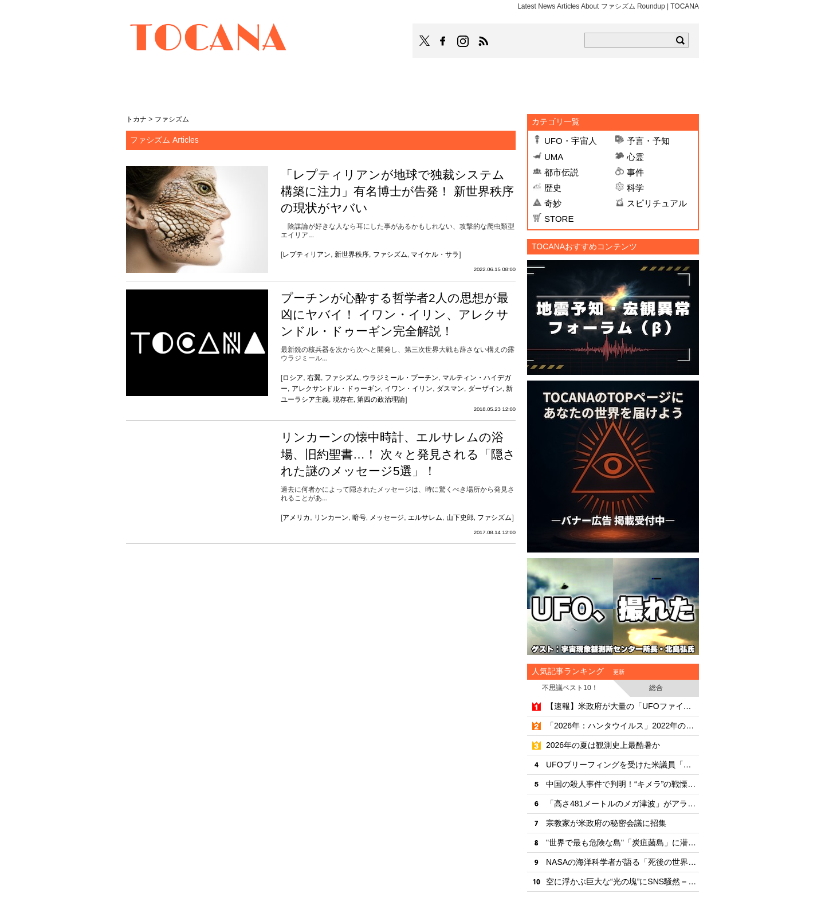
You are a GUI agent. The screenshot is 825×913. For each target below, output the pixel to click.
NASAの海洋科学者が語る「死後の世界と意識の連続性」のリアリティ (622, 862)
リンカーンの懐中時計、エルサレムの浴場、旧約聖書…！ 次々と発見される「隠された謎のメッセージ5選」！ (398, 453)
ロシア (292, 378)
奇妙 (552, 203)
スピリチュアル (657, 203)
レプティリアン (306, 254)
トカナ (136, 119)
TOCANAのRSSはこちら (483, 41)
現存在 (343, 399)
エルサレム (425, 518)
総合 (656, 688)
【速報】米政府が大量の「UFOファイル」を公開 (622, 706)
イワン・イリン (408, 389)
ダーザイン (485, 389)
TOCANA (208, 39)
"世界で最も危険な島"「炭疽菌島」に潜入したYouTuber (622, 842)
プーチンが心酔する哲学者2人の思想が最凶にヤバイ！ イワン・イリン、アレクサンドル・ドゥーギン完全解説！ (395, 314)
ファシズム (390, 254)
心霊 (635, 157)
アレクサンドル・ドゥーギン (336, 389)
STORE (558, 219)
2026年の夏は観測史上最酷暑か (603, 745)
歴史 (552, 188)
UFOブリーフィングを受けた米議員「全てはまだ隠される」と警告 (622, 764)
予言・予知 (648, 141)
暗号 (359, 518)
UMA (553, 157)
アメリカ (296, 518)
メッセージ (387, 518)
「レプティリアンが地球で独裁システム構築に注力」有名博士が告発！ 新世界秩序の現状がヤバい (397, 191)
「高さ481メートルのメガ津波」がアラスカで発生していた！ (622, 803)
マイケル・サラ (435, 254)
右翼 (314, 378)
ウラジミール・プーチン (400, 378)
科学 (635, 188)
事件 (635, 172)
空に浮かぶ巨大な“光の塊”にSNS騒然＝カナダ (622, 881)
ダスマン (450, 389)
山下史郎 (460, 518)
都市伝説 (561, 172)
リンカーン (331, 518)
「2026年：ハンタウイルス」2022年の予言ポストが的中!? (622, 725)
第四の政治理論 (381, 399)
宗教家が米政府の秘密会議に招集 (606, 823)
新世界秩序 (352, 254)
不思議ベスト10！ (570, 688)
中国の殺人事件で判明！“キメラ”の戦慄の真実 (622, 784)
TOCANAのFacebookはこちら (443, 41)
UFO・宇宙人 (570, 141)
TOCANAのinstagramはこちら (463, 41)
